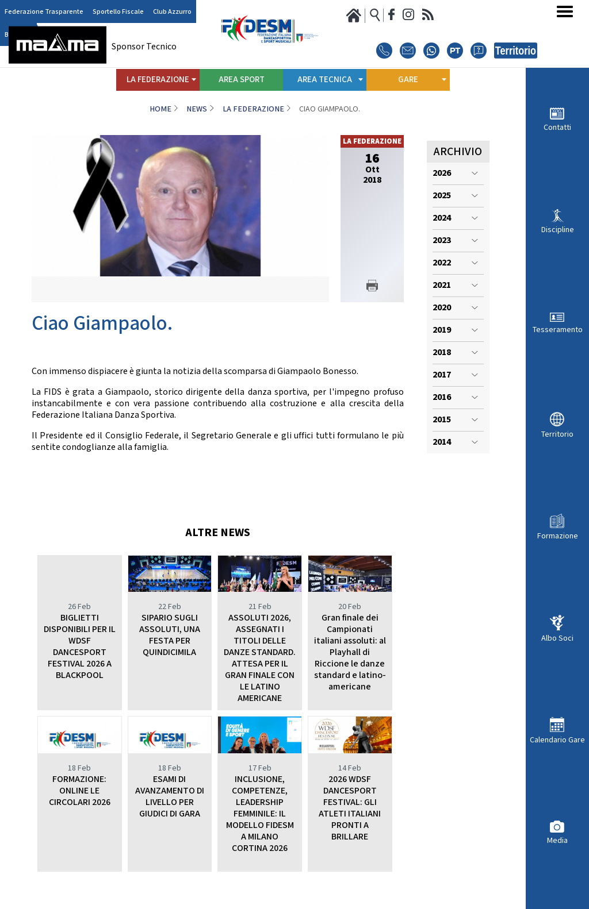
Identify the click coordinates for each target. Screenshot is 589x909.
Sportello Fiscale (118, 11)
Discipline (557, 229)
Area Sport (242, 79)
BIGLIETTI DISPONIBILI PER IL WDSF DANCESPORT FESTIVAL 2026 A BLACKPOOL (80, 646)
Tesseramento (558, 329)
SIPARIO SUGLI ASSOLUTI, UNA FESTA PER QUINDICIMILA (169, 635)
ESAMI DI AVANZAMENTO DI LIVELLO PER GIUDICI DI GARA (169, 796)
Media (557, 840)
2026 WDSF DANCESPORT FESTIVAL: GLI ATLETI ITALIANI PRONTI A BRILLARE (350, 808)
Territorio (557, 434)
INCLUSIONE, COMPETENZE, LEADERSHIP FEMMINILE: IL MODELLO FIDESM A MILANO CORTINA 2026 (260, 813)
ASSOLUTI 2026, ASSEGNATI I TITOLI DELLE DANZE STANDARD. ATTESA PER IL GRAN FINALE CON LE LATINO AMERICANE (260, 658)
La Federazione (253, 109)
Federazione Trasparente (44, 11)
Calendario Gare (557, 740)
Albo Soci (557, 638)
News (196, 109)
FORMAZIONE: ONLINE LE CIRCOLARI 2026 (79, 790)
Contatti (557, 127)
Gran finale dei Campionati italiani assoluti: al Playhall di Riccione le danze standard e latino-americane (350, 652)
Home (160, 109)
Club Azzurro (172, 11)
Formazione (557, 536)
